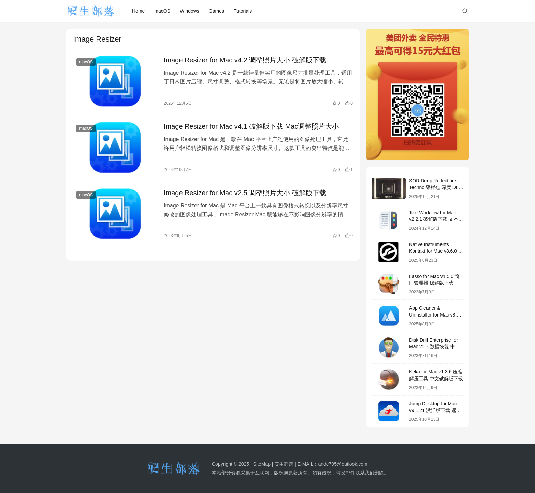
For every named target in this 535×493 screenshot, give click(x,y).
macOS (162, 11)
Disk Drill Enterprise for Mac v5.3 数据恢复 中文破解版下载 (434, 346)
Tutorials (243, 11)
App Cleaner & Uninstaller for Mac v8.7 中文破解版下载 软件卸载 (436, 314)
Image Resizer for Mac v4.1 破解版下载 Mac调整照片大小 (251, 126)
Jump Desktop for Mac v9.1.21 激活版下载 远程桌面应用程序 (435, 410)
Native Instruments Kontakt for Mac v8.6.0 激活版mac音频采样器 (436, 251)
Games (216, 11)
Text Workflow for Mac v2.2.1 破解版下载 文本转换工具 (436, 219)
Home (138, 11)
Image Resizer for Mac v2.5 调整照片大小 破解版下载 (245, 193)
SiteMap (262, 464)
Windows (189, 11)
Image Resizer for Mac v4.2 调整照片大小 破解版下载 (245, 60)
